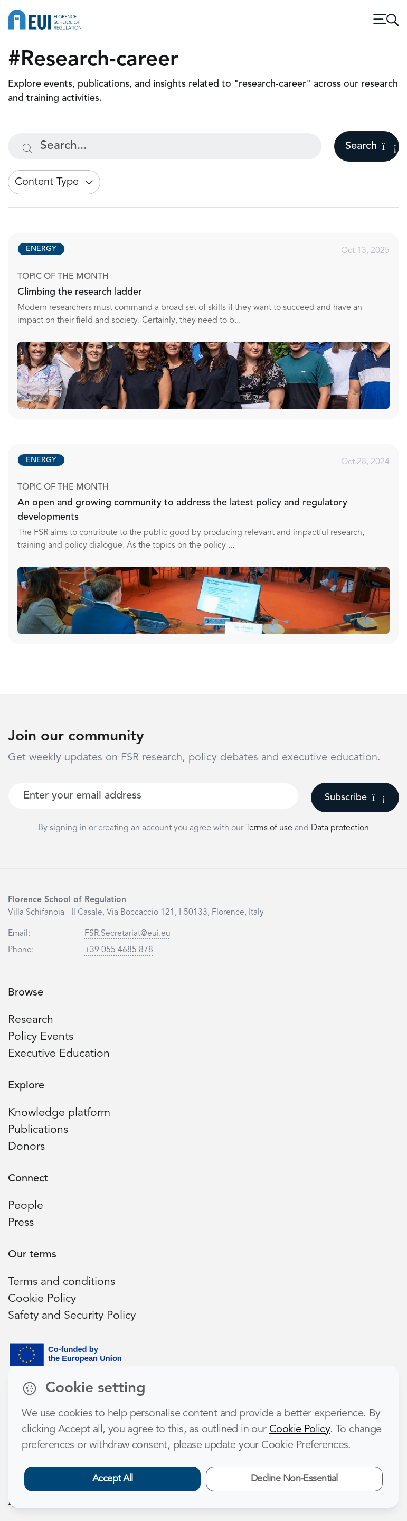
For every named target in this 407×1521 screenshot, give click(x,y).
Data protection (340, 828)
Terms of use (270, 828)
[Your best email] (153, 796)
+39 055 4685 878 (118, 950)
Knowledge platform (59, 1113)
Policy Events (40, 1037)
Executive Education (59, 1053)
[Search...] (164, 146)
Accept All (112, 1479)
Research (30, 1020)
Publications (38, 1129)
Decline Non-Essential (294, 1479)
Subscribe (355, 797)
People (25, 1206)
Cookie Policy (42, 1298)
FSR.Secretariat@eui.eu (127, 933)
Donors (26, 1146)
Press (21, 1222)
